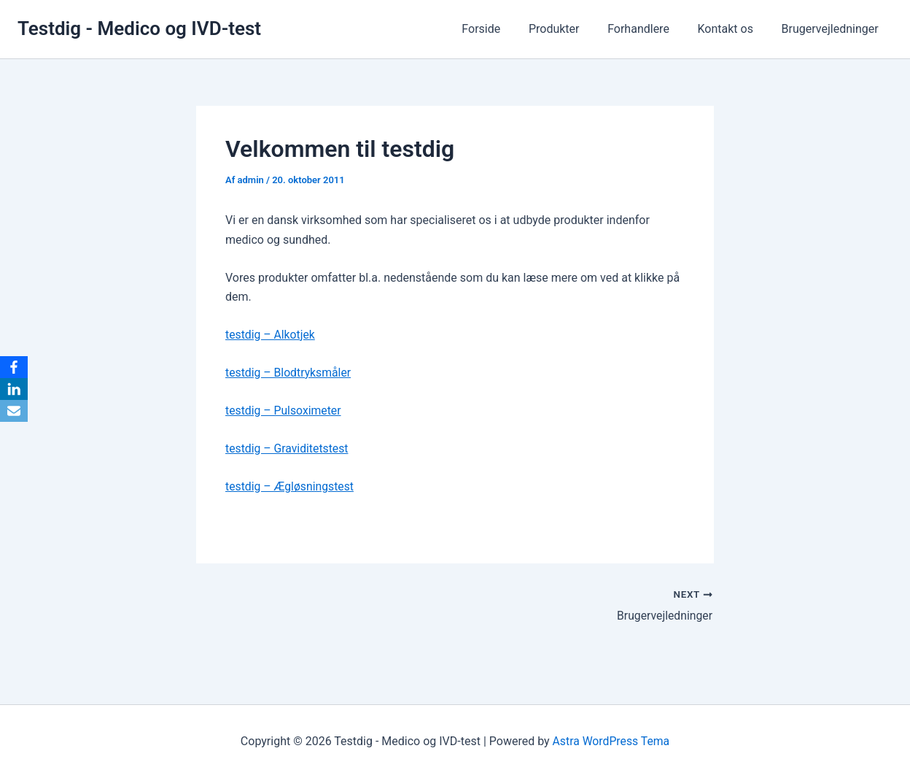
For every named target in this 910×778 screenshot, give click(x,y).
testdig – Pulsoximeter (284, 410)
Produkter (570, 29)
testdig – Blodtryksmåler (289, 373)
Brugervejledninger (832, 29)
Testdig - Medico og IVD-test (139, 28)
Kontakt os (733, 29)
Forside (502, 29)
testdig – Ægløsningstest (290, 486)
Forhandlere (651, 29)
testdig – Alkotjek (270, 335)
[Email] (14, 411)
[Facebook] (14, 367)
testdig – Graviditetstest (287, 448)
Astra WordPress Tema (610, 741)
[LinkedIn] (14, 389)
